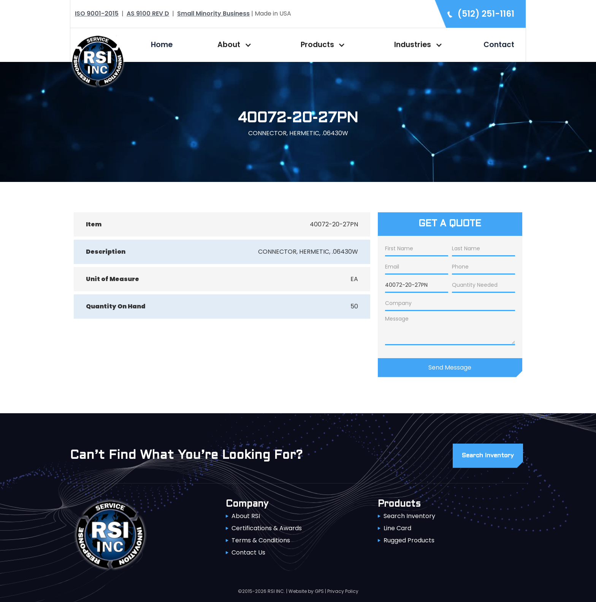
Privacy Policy (342, 591)
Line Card (397, 528)
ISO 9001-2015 (97, 13)
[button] (232, 45)
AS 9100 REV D (148, 13)
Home (162, 45)
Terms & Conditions (260, 540)
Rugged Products (409, 540)
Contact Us (248, 552)
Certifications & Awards (266, 528)
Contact (498, 45)
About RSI (245, 516)
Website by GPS (306, 591)
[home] (97, 60)
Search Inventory (409, 516)
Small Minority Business (213, 13)
